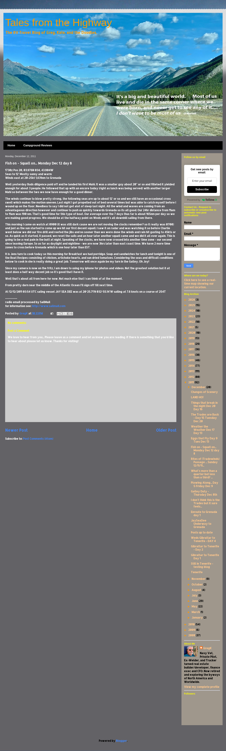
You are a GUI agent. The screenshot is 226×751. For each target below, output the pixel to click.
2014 (191, 365)
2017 (191, 349)
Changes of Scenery (204, 392)
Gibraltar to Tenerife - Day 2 (205, 547)
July (195, 595)
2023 (192, 316)
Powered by (202, 199)
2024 (192, 310)
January (197, 617)
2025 (192, 305)
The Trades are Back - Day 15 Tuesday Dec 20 (205, 418)
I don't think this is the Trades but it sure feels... (205, 503)
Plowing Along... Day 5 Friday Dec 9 (204, 484)
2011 (191, 382)
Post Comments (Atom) (38, 438)
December (199, 387)
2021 (191, 327)
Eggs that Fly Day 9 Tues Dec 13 (204, 439)
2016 (191, 355)
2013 (191, 371)
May (195, 606)
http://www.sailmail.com (48, 306)
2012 (191, 377)
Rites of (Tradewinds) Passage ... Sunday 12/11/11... (205, 462)
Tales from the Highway (58, 22)
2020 (192, 332)
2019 (191, 338)
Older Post (166, 430)
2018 (191, 344)
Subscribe (202, 189)
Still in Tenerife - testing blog (202, 565)
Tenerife (197, 572)
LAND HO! (197, 397)
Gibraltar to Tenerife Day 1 (205, 556)
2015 (191, 360)
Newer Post (16, 430)
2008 (192, 635)
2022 (192, 321)
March (196, 612)
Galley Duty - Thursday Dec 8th (204, 492)
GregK (207, 648)
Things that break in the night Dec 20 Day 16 (204, 406)
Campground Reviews (37, 145)
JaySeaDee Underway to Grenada (201, 524)
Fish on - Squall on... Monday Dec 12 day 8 (205, 450)
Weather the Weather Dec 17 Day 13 (203, 430)
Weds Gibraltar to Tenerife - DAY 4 (203, 539)
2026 (192, 299)
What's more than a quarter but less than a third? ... (204, 474)
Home (11, 145)
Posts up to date (202, 532)
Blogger (121, 740)
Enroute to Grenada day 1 (204, 513)
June (195, 601)
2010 (191, 624)
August (197, 590)
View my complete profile (201, 687)
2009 (192, 630)
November (199, 579)
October (197, 584)
